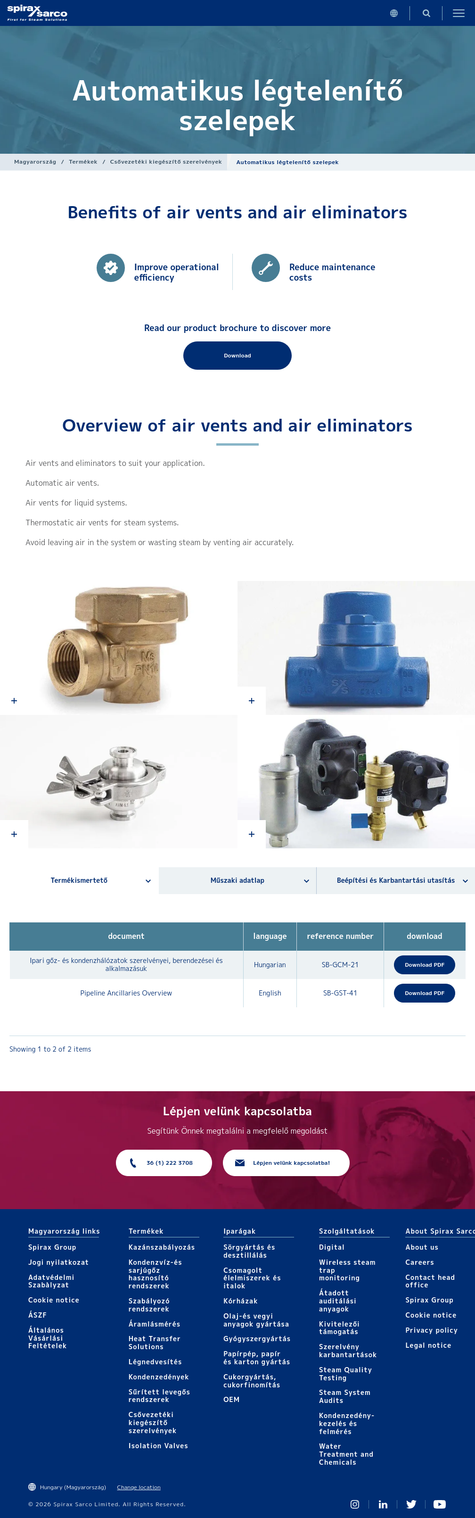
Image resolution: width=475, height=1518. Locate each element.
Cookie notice (54, 1299)
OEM (231, 1399)
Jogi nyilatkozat (58, 1262)
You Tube (440, 1504)
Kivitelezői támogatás (339, 1327)
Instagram (355, 1504)
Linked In (383, 1504)
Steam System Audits (345, 1396)
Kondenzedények (159, 1376)
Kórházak (240, 1300)
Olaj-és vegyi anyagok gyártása (256, 1319)
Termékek (83, 162)
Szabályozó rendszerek (149, 1304)
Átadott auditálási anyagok (338, 1300)
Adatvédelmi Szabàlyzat (51, 1281)
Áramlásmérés (154, 1323)
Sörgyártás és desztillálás (249, 1251)
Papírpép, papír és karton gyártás (256, 1357)
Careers (419, 1262)
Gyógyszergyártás (257, 1338)
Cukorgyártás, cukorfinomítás (251, 1380)
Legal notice (428, 1345)
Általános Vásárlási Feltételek (47, 1338)
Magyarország (35, 162)
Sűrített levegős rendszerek (159, 1395)
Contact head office (430, 1281)
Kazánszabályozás (162, 1247)
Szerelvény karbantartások (348, 1350)
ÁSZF (37, 1315)
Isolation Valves (158, 1445)
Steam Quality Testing (345, 1373)
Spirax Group (52, 1247)
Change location (139, 1487)
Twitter (411, 1504)
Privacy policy (431, 1330)
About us (421, 1247)
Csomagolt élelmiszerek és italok (252, 1278)
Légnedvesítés (155, 1361)
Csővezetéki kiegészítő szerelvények (166, 162)
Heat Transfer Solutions (155, 1342)
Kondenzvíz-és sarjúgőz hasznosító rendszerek (155, 1274)
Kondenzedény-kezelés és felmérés (347, 1423)
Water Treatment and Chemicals (346, 1454)
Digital (332, 1247)
